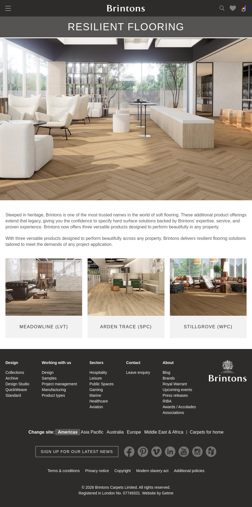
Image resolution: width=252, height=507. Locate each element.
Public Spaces (101, 384)
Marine (95, 395)
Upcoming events (177, 389)
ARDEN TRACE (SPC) (126, 326)
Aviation (96, 407)
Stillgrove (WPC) (208, 326)
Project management (59, 384)
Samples (49, 378)
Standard (13, 395)
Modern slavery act (152, 471)
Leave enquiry (138, 372)
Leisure (95, 378)
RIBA (167, 401)
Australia (115, 432)
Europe (134, 432)
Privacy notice (97, 471)
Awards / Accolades (179, 407)
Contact (133, 362)
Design (11, 362)
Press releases (175, 395)
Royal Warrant (175, 384)
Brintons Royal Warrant (227, 370)
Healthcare (98, 401)
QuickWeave (16, 389)
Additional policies (189, 471)
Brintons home (126, 8)
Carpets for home (207, 432)
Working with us (56, 362)
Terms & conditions (63, 471)
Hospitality (98, 372)
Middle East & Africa (163, 432)
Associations (173, 412)
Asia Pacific (92, 432)
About (168, 362)
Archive (11, 378)
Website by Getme (157, 493)
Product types (53, 395)
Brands (169, 378)
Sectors (96, 362)
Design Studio (17, 384)
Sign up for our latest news (77, 451)
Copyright (123, 471)
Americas (67, 432)
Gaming (96, 389)
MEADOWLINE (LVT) (44, 326)
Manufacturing (54, 389)
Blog (166, 372)
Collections (14, 372)
